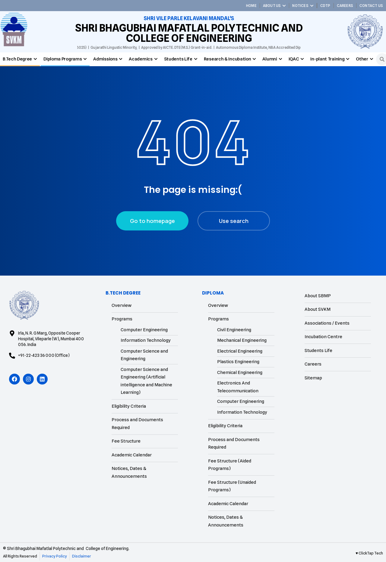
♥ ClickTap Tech (369, 553)
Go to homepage (152, 220)
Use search (233, 220)
